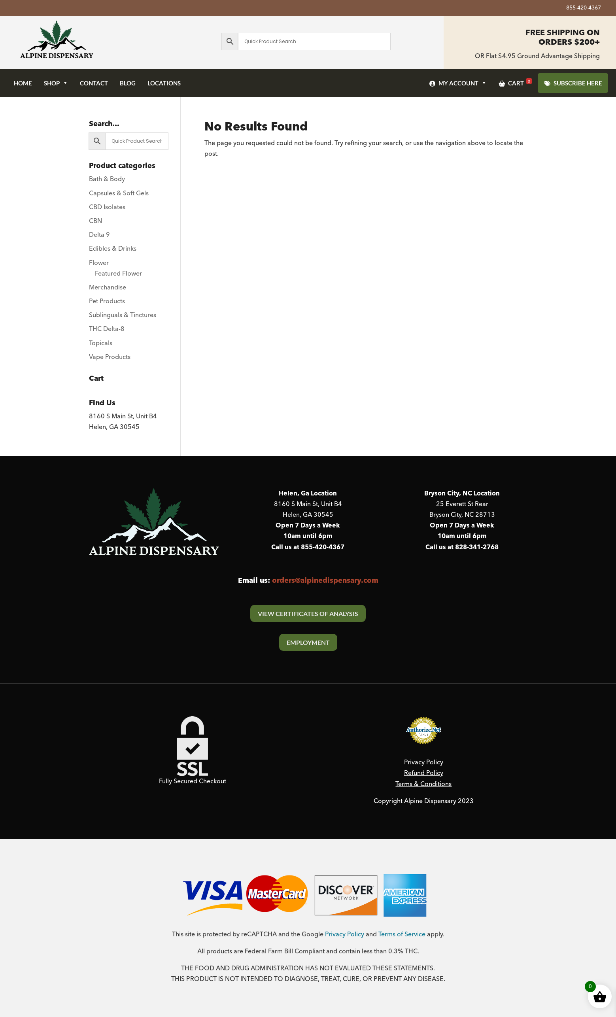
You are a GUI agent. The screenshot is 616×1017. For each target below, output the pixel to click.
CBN (95, 221)
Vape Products (109, 357)
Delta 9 (99, 234)
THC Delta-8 (107, 329)
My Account (462, 83)
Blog (128, 83)
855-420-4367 (583, 9)
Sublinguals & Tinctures (122, 315)
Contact (94, 83)
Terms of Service (401, 934)
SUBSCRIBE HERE (578, 83)
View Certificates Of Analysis (308, 613)
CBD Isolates (107, 207)
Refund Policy (423, 773)
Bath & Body (107, 179)
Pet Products (107, 301)
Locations (164, 83)
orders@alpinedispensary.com (325, 581)
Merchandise (107, 287)
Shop (56, 83)
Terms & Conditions (423, 784)
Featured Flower (118, 273)
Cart (520, 82)
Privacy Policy (423, 762)
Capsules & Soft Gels (119, 193)
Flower (99, 262)
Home (23, 83)
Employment (308, 642)
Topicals (100, 343)
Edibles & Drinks (112, 248)
